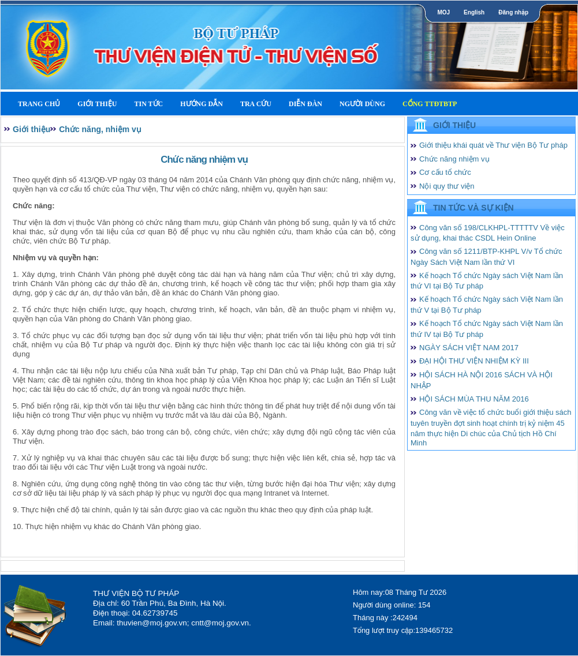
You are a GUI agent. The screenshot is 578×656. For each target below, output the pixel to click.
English (474, 12)
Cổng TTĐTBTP (429, 104)
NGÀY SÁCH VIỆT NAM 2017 (469, 347)
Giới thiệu (97, 104)
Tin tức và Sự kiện (473, 207)
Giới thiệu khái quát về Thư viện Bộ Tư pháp (493, 145)
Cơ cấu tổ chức (445, 172)
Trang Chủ (39, 104)
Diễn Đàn (305, 104)
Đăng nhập (513, 12)
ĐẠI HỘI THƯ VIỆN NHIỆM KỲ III (474, 361)
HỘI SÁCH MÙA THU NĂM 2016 (474, 399)
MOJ (443, 12)
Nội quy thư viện (447, 186)
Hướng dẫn (201, 104)
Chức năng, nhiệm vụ (100, 129)
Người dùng (362, 104)
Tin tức (148, 104)
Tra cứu (255, 104)
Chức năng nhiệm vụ (454, 159)
